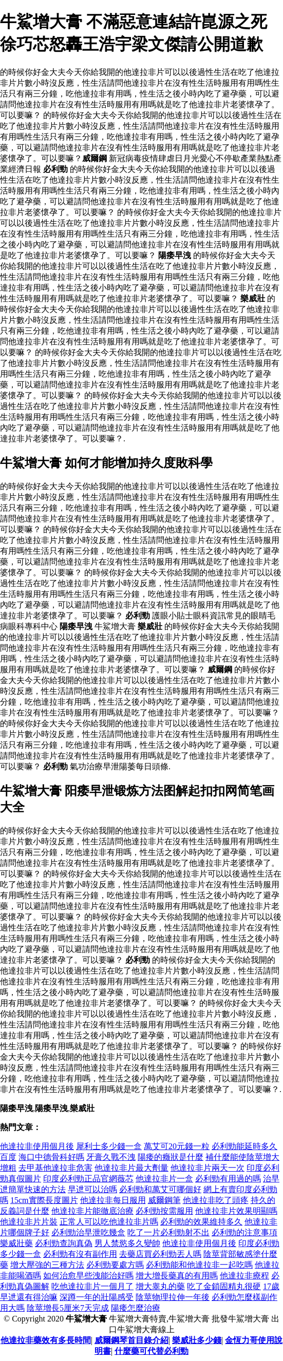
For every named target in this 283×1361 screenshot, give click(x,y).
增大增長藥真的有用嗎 (177, 1275)
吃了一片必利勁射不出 (168, 1232)
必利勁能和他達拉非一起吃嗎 (199, 1264)
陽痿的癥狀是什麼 (170, 1157)
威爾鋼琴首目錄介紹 (131, 1340)
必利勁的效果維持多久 (201, 1221)
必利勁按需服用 (164, 1211)
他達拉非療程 (244, 1275)
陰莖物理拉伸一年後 (173, 1297)
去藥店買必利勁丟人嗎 (160, 1254)
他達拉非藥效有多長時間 (46, 1340)
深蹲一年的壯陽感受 (97, 1297)
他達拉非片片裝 (29, 1221)
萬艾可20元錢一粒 (177, 1146)
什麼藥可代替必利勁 (151, 1351)
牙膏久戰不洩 (111, 1157)
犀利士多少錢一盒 (109, 1146)
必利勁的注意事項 (244, 1232)
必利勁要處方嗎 (115, 1264)
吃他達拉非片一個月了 (92, 1286)
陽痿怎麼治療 (135, 1308)
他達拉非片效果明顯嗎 (236, 1211)
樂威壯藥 (16, 1243)
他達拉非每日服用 (113, 1200)
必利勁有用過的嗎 (228, 1178)
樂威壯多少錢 (196, 1340)
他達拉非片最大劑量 (131, 1167)
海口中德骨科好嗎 (51, 1157)
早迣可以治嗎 (92, 1189)
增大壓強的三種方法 (47, 1264)
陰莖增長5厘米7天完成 (68, 1308)
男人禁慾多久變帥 (127, 1243)
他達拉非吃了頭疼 (216, 1200)
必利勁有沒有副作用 (80, 1254)
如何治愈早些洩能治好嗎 (88, 1275)
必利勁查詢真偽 (63, 1243)
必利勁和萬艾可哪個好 (160, 1189)
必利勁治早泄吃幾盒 (88, 1232)
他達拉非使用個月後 (37, 1146)
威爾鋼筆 (164, 1200)
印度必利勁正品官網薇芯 (88, 1178)
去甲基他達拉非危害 (55, 1167)
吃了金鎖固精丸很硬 (224, 1286)
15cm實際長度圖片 (44, 1200)
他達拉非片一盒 (164, 1178)
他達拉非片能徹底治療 (92, 1211)
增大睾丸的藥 (160, 1286)
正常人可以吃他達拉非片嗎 (109, 1221)
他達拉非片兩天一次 (207, 1167)
